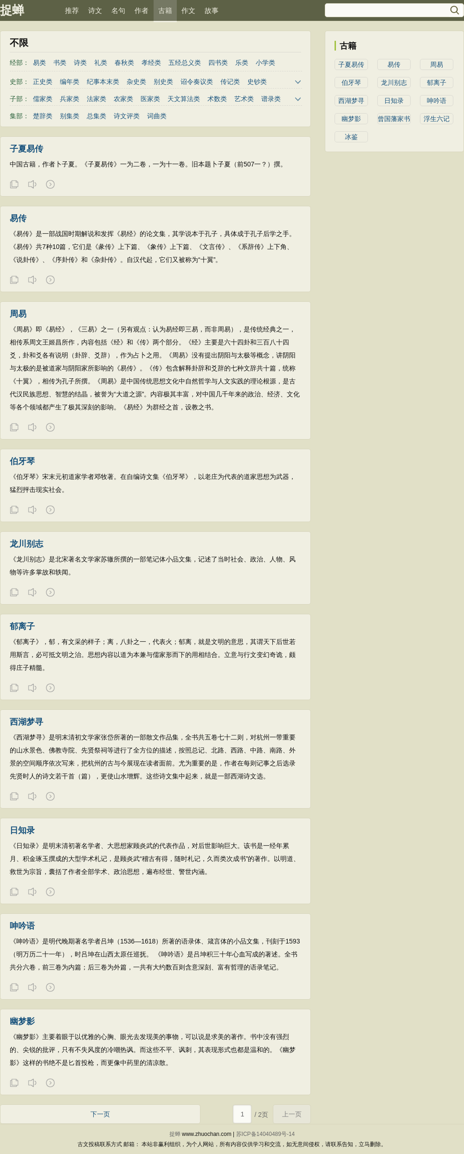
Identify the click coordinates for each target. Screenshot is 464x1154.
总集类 (96, 116)
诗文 (95, 10)
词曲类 (157, 116)
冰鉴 (351, 136)
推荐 (72, 10)
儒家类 (42, 98)
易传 (393, 64)
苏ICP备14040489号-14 (265, 1134)
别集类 (69, 116)
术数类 (217, 98)
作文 (188, 10)
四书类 (218, 62)
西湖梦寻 (351, 100)
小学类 (265, 62)
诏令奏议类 (196, 81)
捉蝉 (12, 10)
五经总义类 (184, 62)
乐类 (241, 62)
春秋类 (124, 62)
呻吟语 (436, 100)
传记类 (230, 81)
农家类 (123, 98)
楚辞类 (42, 116)
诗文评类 (127, 116)
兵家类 (69, 98)
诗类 (80, 62)
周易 (436, 64)
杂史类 (136, 81)
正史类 (42, 81)
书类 (59, 62)
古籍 (165, 10)
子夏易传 (351, 64)
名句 (118, 10)
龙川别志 (394, 82)
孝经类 (151, 62)
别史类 (163, 81)
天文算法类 (184, 98)
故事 (212, 10)
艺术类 (244, 98)
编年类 (69, 81)
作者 (141, 10)
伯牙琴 (351, 82)
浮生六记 (437, 118)
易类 (39, 62)
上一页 (292, 1114)
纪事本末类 (103, 81)
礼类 (100, 62)
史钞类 (257, 81)
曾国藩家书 (394, 118)
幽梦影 (351, 118)
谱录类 (271, 98)
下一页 (100, 1114)
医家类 (150, 98)
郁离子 (436, 82)
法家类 (96, 98)
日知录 (394, 100)
